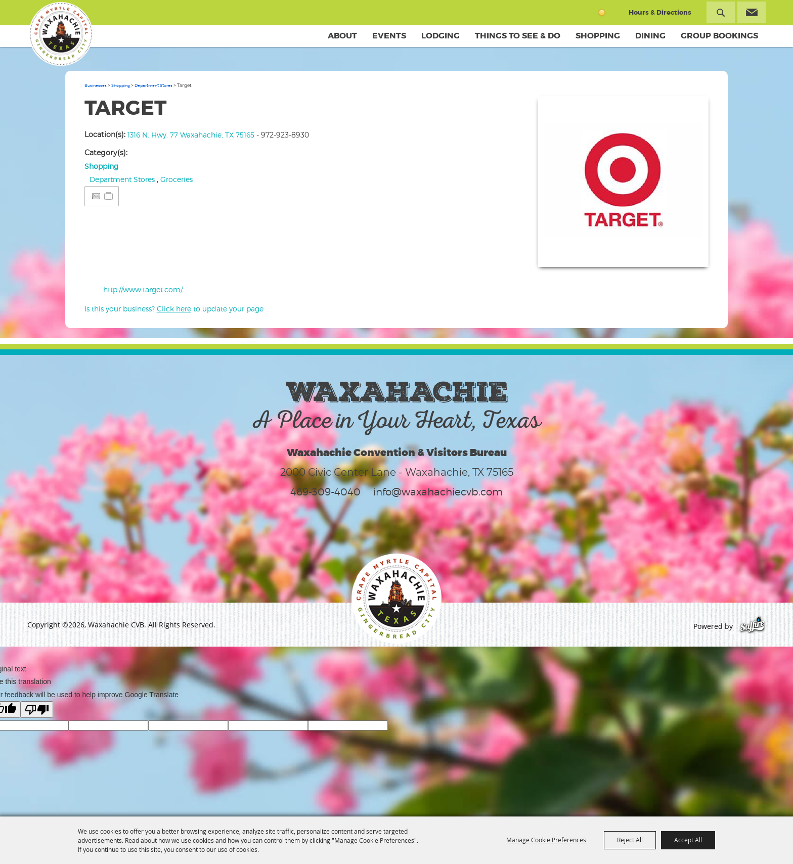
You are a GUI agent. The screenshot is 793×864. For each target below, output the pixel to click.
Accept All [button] (688, 840)
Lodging (440, 35)
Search (721, 12)
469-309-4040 (325, 492)
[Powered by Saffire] (752, 626)
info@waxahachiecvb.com (438, 492)
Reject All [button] (630, 840)
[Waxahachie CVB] (59, 35)
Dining (650, 35)
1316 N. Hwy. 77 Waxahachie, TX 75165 (190, 134)
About (342, 35)
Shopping (598, 35)
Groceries (176, 179)
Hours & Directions (660, 12)
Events (389, 35)
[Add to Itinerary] (109, 196)
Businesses (95, 85)
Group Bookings (719, 35)
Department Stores (153, 85)
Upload (688, 253)
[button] (623, 181)
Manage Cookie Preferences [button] (546, 840)
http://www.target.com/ (143, 289)
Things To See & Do (517, 35)
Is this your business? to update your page (173, 308)
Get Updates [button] (751, 12)
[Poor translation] (37, 709)
